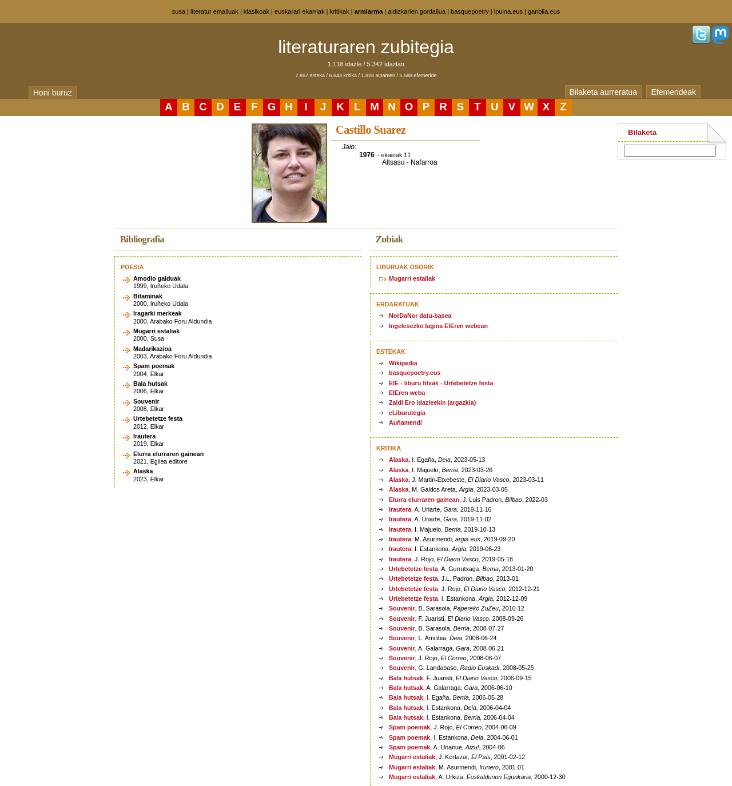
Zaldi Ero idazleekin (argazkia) (432, 402)
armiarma (369, 11)
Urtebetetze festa (413, 568)
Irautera (400, 509)
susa (178, 11)
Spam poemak (409, 727)
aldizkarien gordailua (416, 11)
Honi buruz (52, 92)
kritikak (339, 11)
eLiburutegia (407, 412)
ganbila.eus (544, 11)
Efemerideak (673, 92)
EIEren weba (407, 392)
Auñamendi (405, 422)
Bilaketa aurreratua (603, 92)
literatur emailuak (214, 11)
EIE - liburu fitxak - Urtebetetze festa (441, 383)
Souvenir (402, 608)
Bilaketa (642, 132)
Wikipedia (403, 363)
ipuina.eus (508, 11)
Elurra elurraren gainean (424, 499)
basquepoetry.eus (414, 372)
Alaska (398, 459)
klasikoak (256, 11)
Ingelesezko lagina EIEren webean (438, 325)
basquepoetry (470, 11)
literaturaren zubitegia (366, 47)
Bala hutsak (406, 678)
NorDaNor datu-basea (420, 315)
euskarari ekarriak (299, 11)
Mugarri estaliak (412, 278)
